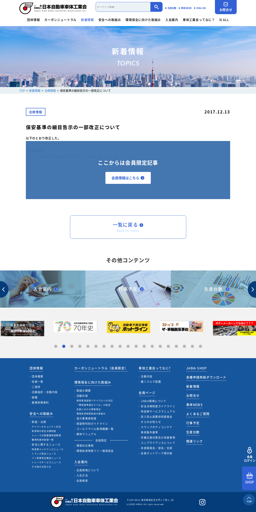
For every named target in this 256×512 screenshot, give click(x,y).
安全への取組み (109, 19)
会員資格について (88, 470)
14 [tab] (160, 346)
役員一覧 (37, 382)
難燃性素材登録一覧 (43, 439)
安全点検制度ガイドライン (158, 406)
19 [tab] (200, 346)
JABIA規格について (153, 401)
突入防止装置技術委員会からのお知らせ (156, 419)
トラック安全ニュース (44, 453)
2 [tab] (64, 346)
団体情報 (33, 19)
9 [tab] (120, 346)
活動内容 (82, 396)
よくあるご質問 (198, 413)
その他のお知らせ (41, 466)
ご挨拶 (36, 387)
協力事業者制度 (86, 418)
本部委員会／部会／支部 (156, 448)
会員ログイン (249, 454)
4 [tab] (80, 346)
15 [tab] (168, 346)
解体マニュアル (86, 434)
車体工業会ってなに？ (199, 19)
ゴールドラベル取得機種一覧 (95, 429)
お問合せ (226, 7)
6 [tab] (96, 346)
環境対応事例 (85, 446)
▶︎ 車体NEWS (185, 8)
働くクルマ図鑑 (151, 382)
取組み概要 (83, 391)
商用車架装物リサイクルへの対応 (94, 400)
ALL (224, 19)
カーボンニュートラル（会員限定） (101, 368)
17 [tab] (184, 346)
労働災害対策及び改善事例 (158, 438)
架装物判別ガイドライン (92, 424)
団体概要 (37, 376)
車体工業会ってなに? (155, 368)
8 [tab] (112, 346)
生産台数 (193, 432)
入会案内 (171, 19)
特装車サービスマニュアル (158, 411)
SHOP (249, 478)
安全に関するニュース (46, 445)
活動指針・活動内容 (45, 392)
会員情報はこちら (127, 177)
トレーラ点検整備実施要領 (46, 435)
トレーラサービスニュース (46, 462)
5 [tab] (88, 346)
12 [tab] (144, 346)
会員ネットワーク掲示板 (156, 453)
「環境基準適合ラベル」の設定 (93, 404)
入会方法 (82, 475)
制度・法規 (39, 422)
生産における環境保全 (88, 409)
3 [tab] (72, 346)
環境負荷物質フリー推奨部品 (95, 451)
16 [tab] (176, 346)
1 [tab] (56, 346)
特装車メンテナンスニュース (47, 449)
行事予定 (193, 423)
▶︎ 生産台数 (170, 8)
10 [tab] (128, 346)
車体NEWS (194, 404)
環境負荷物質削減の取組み (91, 413)
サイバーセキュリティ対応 (46, 426)
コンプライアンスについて (158, 443)
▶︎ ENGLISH (200, 8)
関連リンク (194, 441)
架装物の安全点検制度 (44, 431)
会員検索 (82, 481)
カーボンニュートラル (60, 19)
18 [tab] (192, 346)
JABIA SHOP (196, 368)
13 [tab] (152, 346)
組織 (34, 397)
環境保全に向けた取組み (143, 19)
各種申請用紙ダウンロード (206, 377)
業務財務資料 (40, 403)
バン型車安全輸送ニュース (46, 458)
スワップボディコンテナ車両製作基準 (156, 429)
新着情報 (87, 19)
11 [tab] (136, 346)
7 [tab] (104, 346)
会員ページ (147, 392)
